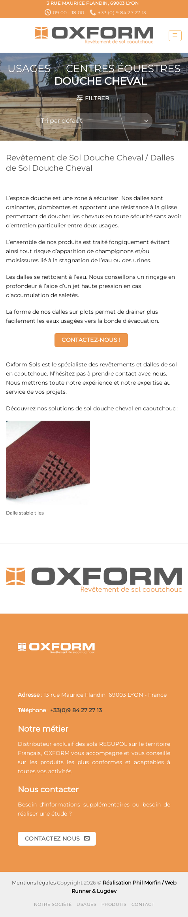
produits (52, 762)
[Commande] (94, 121)
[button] (175, 36)
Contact (143, 904)
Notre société (53, 904)
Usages (29, 68)
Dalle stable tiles (25, 513)
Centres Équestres (123, 68)
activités (59, 771)
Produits (114, 904)
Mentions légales (34, 882)
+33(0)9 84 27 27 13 (76, 710)
